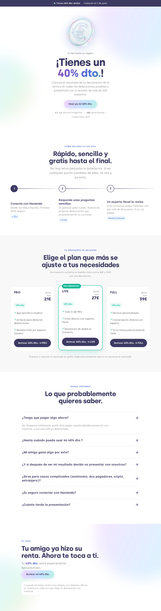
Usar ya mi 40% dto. (80, 103)
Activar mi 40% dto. (38, 574)
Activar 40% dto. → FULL (128, 342)
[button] (80, 3)
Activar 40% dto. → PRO (32, 342)
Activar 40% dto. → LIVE (80, 341)
